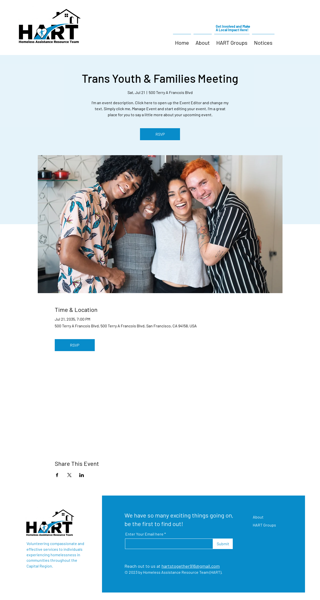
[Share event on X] (69, 475)
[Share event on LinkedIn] (81, 475)
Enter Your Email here (144, 534)
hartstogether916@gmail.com (191, 566)
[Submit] (223, 544)
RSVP (160, 134)
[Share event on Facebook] (57, 475)
